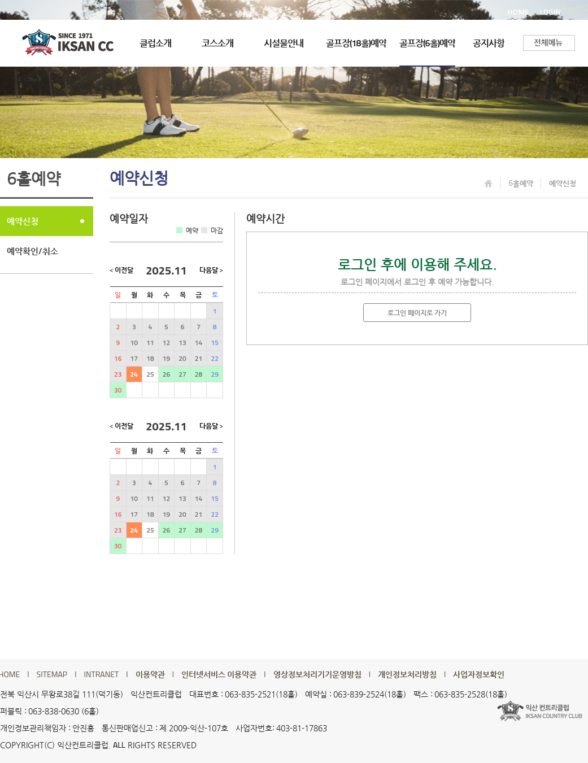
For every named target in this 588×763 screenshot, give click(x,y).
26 (166, 374)
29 (214, 374)
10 (134, 342)
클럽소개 (155, 43)
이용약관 (150, 674)
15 (214, 342)
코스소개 (217, 43)
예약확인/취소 (32, 251)
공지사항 (488, 43)
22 (214, 358)
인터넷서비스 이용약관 (218, 674)
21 (198, 358)
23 (117, 374)
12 (166, 342)
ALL (119, 745)
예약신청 (22, 221)
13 (182, 342)
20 (182, 358)
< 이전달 (121, 270)
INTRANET (101, 674)
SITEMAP (52, 674)
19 (166, 358)
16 (117, 358)
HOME (518, 11)
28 (198, 374)
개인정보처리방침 (407, 674)
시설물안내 (283, 43)
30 (117, 390)
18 (150, 358)
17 (134, 358)
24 (134, 374)
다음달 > (211, 270)
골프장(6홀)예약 (427, 43)
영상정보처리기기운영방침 (317, 674)
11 (150, 342)
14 (198, 342)
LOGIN (550, 11)
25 (150, 374)
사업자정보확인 (478, 674)
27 (182, 374)
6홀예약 (520, 183)
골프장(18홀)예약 (356, 43)
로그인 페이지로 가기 (416, 312)
